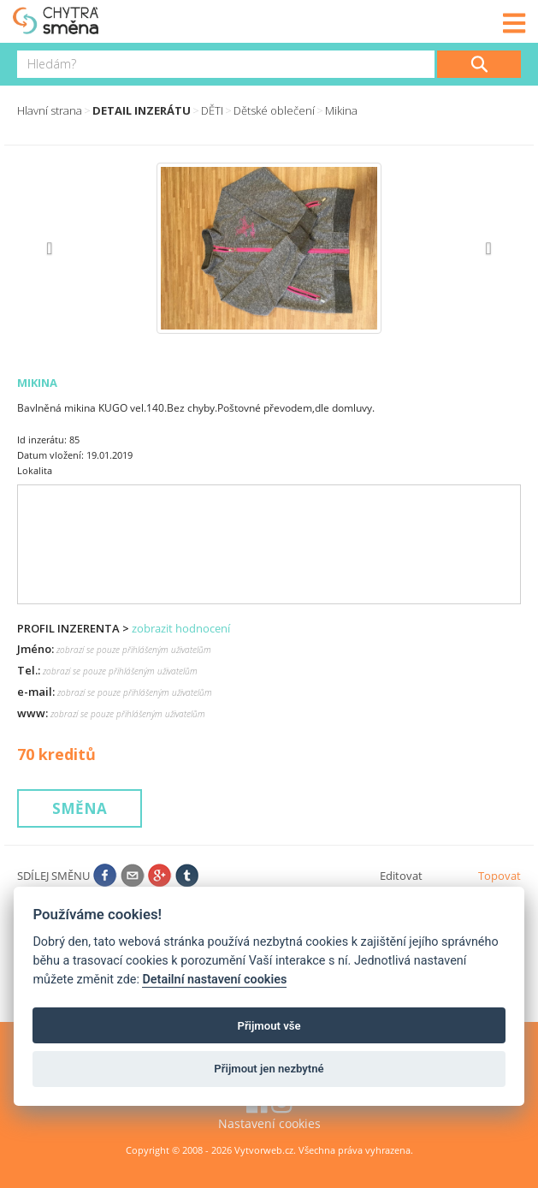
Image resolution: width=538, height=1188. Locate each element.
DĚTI (212, 110)
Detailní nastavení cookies (214, 979)
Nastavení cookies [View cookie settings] (269, 1123)
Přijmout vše (268, 1025)
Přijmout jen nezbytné (268, 1068)
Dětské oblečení (274, 110)
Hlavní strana (49, 110)
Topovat (499, 875)
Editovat (401, 875)
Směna (79, 808)
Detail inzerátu (141, 110)
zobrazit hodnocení (181, 628)
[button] (54, 248)
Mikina (341, 110)
